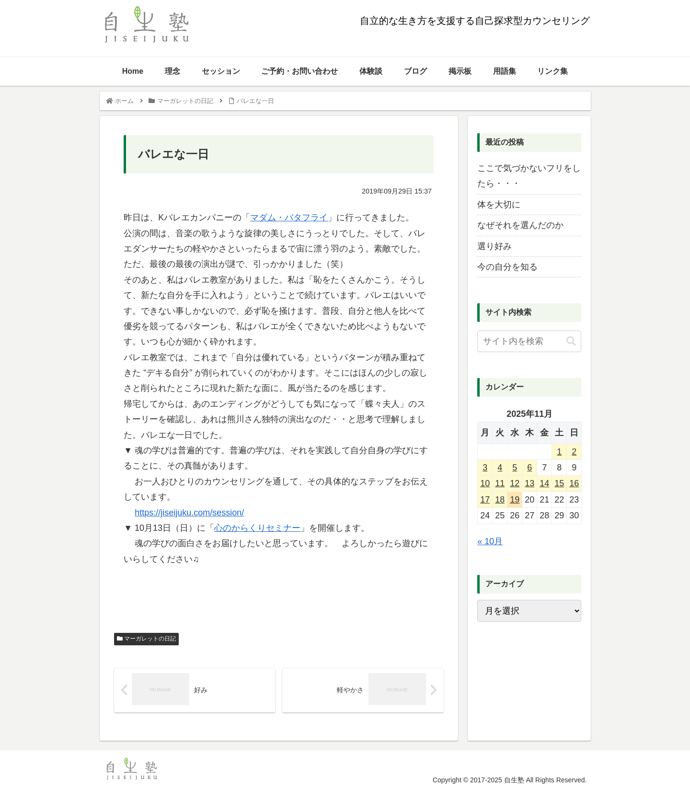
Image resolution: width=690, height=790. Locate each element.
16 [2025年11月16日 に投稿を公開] (574, 483)
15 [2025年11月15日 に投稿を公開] (559, 483)
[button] (571, 341)
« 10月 (490, 541)
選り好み (494, 246)
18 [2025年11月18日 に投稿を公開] (500, 499)
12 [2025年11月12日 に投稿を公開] (514, 483)
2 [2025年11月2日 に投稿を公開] (574, 452)
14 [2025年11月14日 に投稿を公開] (544, 483)
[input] (529, 341)
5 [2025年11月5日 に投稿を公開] (514, 467)
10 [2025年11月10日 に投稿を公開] (485, 483)
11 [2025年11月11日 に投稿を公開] (500, 483)
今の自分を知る (507, 267)
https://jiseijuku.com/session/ (189, 512)
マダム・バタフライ (289, 217)
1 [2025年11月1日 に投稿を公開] (559, 452)
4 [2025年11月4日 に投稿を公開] (499, 467)
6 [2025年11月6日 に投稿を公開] (529, 467)
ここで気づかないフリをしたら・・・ (529, 175)
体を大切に (498, 204)
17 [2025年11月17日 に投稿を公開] (485, 499)
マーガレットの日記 (146, 638)
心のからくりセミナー (257, 528)
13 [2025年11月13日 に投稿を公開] (529, 483)
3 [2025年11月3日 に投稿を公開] (485, 467)
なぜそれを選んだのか (520, 225)
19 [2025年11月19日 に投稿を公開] (514, 499)
